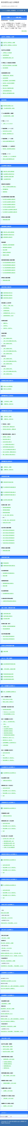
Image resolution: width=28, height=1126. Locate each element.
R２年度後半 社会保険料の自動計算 (10, 209)
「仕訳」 (4, 724)
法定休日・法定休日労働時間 (8, 83)
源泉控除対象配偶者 (7, 507)
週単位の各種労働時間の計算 (8, 158)
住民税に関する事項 (7, 522)
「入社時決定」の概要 (7, 401)
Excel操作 (12, 20)
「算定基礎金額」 (6, 308)
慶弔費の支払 (6, 1068)
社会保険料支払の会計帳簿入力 (9, 772)
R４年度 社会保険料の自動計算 (9, 204)
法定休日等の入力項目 (7, 131)
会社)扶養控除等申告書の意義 (9, 663)
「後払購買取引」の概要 (6, 1003)
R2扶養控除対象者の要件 (8, 676)
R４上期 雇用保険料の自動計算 (9, 270)
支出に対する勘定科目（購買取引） (8, 988)
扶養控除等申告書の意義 (8, 482)
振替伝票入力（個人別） (8, 740)
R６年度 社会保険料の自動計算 (9, 199)
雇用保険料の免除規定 (7, 247)
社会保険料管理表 (7, 179)
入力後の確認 (5, 745)
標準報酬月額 (5, 189)
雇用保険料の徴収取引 (8, 730)
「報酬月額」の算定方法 (8, 404)
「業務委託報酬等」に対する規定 (9, 1083)
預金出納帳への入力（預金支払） (9, 793)
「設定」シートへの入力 (8, 123)
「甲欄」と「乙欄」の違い (8, 305)
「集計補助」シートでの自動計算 (9, 156)
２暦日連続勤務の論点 (7, 90)
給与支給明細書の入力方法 (9, 714)
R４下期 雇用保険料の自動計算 (9, 267)
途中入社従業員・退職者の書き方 (9, 451)
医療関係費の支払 (7, 1065)
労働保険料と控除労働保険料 (8, 244)
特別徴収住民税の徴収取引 (9, 735)
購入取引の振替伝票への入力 (6, 1013)
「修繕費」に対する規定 (8, 1105)
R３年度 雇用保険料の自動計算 (9, 272)
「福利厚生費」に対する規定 (8, 1059)
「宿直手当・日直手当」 (8, 328)
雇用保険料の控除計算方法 (8, 234)
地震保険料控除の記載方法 (8, 583)
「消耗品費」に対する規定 (8, 1098)
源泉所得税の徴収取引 (8, 732)
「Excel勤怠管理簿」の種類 (8, 115)
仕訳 (3, 755)
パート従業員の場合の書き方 (8, 444)
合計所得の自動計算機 (7, 499)
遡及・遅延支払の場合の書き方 (9, 454)
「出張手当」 (5, 325)
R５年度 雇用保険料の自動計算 (9, 265)
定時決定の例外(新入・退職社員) (9, 429)
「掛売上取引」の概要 (5, 938)
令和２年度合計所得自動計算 (8, 540)
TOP (9, 6)
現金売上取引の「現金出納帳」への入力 (9, 923)
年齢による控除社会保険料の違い (9, 186)
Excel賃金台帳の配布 (7, 709)
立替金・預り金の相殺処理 (9, 847)
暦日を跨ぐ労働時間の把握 (8, 88)
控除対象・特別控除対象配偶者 (9, 626)
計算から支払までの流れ (8, 699)
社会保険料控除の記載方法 (8, 593)
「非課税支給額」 (6, 310)
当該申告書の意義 (7, 613)
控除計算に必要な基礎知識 (8, 171)
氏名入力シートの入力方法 (9, 711)
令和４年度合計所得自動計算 (8, 535)
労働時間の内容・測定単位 (8, 75)
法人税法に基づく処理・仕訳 (8, 838)
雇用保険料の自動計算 (7, 237)
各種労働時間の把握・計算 (8, 57)
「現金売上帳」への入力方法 (6, 917)
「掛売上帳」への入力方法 (6, 948)
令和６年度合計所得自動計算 (8, 530)
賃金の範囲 (5, 249)
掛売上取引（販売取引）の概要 (7, 943)
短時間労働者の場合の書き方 (8, 446)
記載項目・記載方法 (7, 436)
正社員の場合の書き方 (7, 441)
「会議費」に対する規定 (8, 1090)
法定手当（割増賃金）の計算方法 (10, 45)
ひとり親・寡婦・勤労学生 (8, 515)
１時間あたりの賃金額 (7, 52)
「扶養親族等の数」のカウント (9, 313)
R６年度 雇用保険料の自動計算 (9, 262)
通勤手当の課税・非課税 (8, 1046)
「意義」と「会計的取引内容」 (9, 721)
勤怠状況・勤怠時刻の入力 (8, 133)
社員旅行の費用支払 (8, 1061)
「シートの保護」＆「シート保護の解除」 (12, 17)
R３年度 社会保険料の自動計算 (9, 206)
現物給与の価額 (6, 255)
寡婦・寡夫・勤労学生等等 (9, 520)
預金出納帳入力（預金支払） (8, 760)
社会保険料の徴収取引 (8, 728)
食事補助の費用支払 (8, 1063)
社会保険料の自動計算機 (8, 176)
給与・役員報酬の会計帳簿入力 (9, 691)
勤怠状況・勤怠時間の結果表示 (9, 148)
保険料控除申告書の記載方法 (9, 565)
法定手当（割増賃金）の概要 (9, 42)
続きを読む (24, 31)
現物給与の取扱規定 (7, 252)
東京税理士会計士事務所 (10, 2)
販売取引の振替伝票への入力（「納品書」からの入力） (12, 955)
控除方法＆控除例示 (7, 388)
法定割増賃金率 (6, 55)
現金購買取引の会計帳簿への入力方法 (8, 980)
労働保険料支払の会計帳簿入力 (9, 808)
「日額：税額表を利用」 (8, 343)
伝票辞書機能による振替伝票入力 (9, 742)
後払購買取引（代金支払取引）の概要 (8, 1026)
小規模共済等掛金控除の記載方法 (9, 601)
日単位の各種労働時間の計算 (8, 141)
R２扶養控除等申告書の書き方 (9, 494)
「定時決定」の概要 (7, 416)
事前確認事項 (6, 563)
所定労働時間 (5, 67)
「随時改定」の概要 (7, 467)
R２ (3, 520)
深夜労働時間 (5, 85)
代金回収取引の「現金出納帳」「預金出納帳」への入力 (12, 965)
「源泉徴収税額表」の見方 (8, 315)
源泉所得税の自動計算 (7, 297)
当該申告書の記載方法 (7, 616)
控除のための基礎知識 (7, 386)
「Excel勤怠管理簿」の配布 (8, 108)
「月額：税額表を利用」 (8, 338)
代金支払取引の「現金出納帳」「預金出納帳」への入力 (12, 1031)
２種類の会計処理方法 (7, 780)
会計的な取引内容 (6, 752)
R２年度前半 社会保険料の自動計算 (10, 212)
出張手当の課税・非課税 (8, 1049)
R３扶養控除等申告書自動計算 (9, 487)
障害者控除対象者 (6, 512)
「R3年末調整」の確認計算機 (9, 669)
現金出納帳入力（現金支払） (8, 757)
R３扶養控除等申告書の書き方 (9, 492)
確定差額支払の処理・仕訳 (9, 843)
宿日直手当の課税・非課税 (8, 1051)
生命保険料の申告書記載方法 (8, 573)
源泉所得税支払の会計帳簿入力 (9, 859)
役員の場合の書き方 (7, 439)
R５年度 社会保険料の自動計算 (9, 201)
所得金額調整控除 (6, 628)
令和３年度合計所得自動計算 (8, 537)
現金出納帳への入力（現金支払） (9, 790)
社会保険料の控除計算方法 (8, 174)
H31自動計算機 (6, 618)
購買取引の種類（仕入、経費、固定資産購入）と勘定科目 (12, 986)
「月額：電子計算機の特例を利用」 (10, 340)
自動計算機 (5, 575)
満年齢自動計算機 (6, 219)
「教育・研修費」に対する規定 (9, 1075)
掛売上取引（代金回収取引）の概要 (8, 960)
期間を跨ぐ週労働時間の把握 (8, 93)
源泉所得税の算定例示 (7, 295)
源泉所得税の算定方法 (7, 292)
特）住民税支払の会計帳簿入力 (9, 885)
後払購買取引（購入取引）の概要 (7, 1008)
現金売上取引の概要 (5, 912)
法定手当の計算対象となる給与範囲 (10, 65)
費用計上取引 (6, 726)
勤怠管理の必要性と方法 (8, 105)
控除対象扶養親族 (6, 509)
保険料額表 (5, 191)
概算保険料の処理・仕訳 (9, 841)
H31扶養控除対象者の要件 (8, 679)
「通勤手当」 (5, 323)
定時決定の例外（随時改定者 (8, 426)
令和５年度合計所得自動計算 (8, 532)
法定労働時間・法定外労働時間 (9, 80)
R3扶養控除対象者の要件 (8, 674)
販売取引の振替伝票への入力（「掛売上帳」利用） (11, 953)
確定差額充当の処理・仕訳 (9, 845)
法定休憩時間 (5, 78)
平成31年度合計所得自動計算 (8, 542)
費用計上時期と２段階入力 (8, 701)
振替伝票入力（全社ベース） (8, 737)
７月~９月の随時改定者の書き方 (9, 449)
